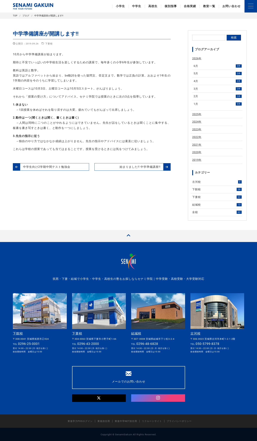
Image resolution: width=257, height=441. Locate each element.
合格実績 (190, 6)
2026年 (196, 58)
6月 (218, 66)
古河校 (217, 181)
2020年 (196, 152)
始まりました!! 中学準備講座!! (145, 166)
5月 (218, 73)
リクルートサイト (152, 421)
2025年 (196, 114)
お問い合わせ (231, 6)
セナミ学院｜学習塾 (33, 6)
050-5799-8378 (207, 343)
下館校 (217, 189)
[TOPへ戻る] (128, 236)
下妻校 (49, 43)
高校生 (152, 6)
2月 (218, 96)
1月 (218, 104)
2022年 (196, 137)
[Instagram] (158, 398)
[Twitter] (99, 398)
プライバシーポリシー (179, 421)
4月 (218, 81)
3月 (218, 88)
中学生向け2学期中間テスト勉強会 (41, 166)
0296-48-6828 (147, 343)
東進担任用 (103, 421)
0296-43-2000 (88, 343)
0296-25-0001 (29, 343)
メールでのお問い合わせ (128, 377)
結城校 (217, 204)
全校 (217, 212)
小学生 (120, 6)
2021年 (196, 144)
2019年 (196, 160)
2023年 (196, 129)
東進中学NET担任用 (126, 421)
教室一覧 (209, 6)
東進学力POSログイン (80, 421)
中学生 (136, 6)
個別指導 (171, 6)
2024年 (196, 121)
